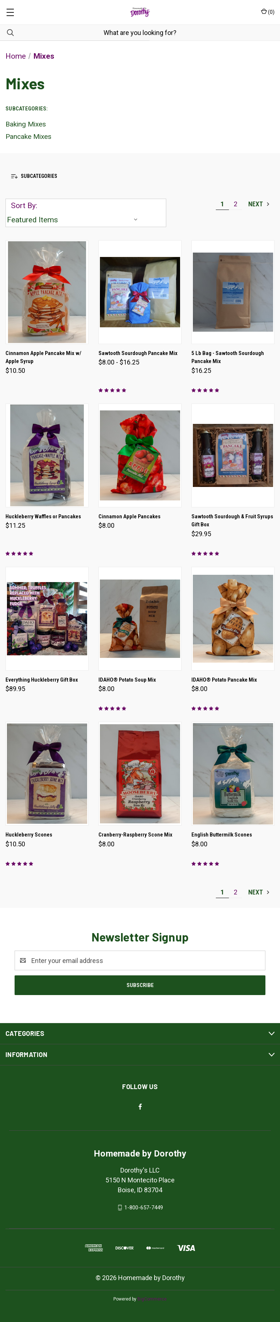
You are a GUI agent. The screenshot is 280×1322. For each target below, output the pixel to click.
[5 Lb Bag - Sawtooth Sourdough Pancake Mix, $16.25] (233, 292)
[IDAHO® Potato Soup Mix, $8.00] (140, 618)
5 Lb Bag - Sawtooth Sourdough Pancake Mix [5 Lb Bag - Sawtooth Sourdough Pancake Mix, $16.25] (227, 357)
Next (259, 204)
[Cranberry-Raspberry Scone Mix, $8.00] (140, 773)
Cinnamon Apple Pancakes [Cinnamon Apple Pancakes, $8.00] (129, 516)
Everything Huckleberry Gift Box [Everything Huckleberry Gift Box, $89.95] (41, 679)
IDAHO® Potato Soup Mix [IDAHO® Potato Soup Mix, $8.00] (127, 679)
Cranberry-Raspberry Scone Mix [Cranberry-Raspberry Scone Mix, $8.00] (135, 834)
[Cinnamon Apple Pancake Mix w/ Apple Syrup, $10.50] (47, 292)
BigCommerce (152, 1299)
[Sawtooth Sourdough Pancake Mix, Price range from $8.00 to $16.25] (140, 292)
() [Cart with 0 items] (268, 11)
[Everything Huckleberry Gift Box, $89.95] (47, 618)
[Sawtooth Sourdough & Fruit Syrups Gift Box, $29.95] (233, 455)
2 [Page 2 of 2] (235, 204)
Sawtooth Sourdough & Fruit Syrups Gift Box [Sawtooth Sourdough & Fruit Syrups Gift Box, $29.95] (232, 520)
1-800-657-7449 (143, 1207)
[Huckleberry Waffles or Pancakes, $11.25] (47, 455)
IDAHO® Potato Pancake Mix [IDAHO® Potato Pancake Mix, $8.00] (224, 679)
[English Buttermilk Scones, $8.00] (233, 773)
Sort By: (24, 205)
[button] (140, 176)
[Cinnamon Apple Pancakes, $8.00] (140, 455)
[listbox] (74, 220)
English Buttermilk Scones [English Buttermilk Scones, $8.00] (221, 834)
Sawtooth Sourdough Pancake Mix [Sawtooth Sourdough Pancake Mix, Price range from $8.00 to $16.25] (138, 353)
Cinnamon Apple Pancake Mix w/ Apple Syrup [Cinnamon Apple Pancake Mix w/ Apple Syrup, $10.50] (43, 357)
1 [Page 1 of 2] (222, 204)
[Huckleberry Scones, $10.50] (47, 773)
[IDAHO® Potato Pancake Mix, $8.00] (233, 618)
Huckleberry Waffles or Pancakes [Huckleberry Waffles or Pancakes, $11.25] (43, 516)
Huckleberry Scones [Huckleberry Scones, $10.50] (28, 834)
